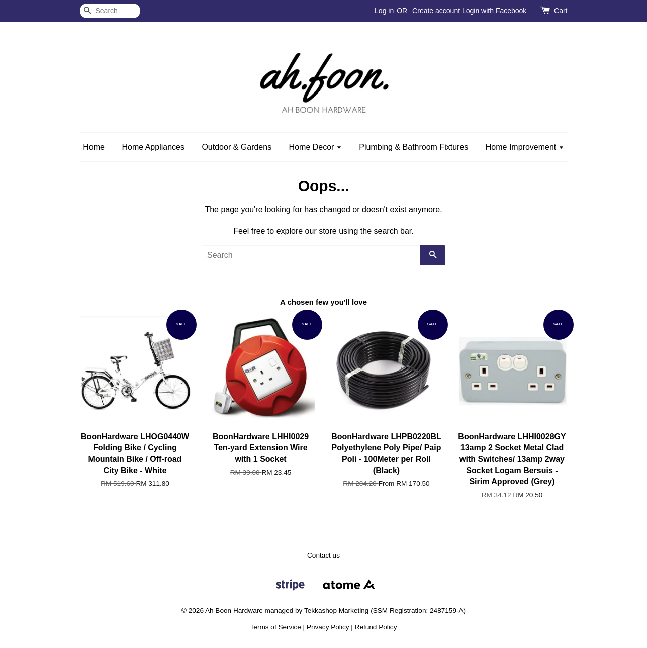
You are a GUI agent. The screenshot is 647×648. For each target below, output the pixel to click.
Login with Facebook (494, 11)
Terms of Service (275, 627)
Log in (384, 11)
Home (94, 147)
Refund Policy (376, 627)
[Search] (110, 11)
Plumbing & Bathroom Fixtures (413, 147)
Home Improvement (525, 147)
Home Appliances (153, 147)
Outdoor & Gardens (236, 147)
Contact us (323, 555)
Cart (560, 11)
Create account (436, 11)
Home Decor (315, 147)
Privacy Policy (328, 627)
